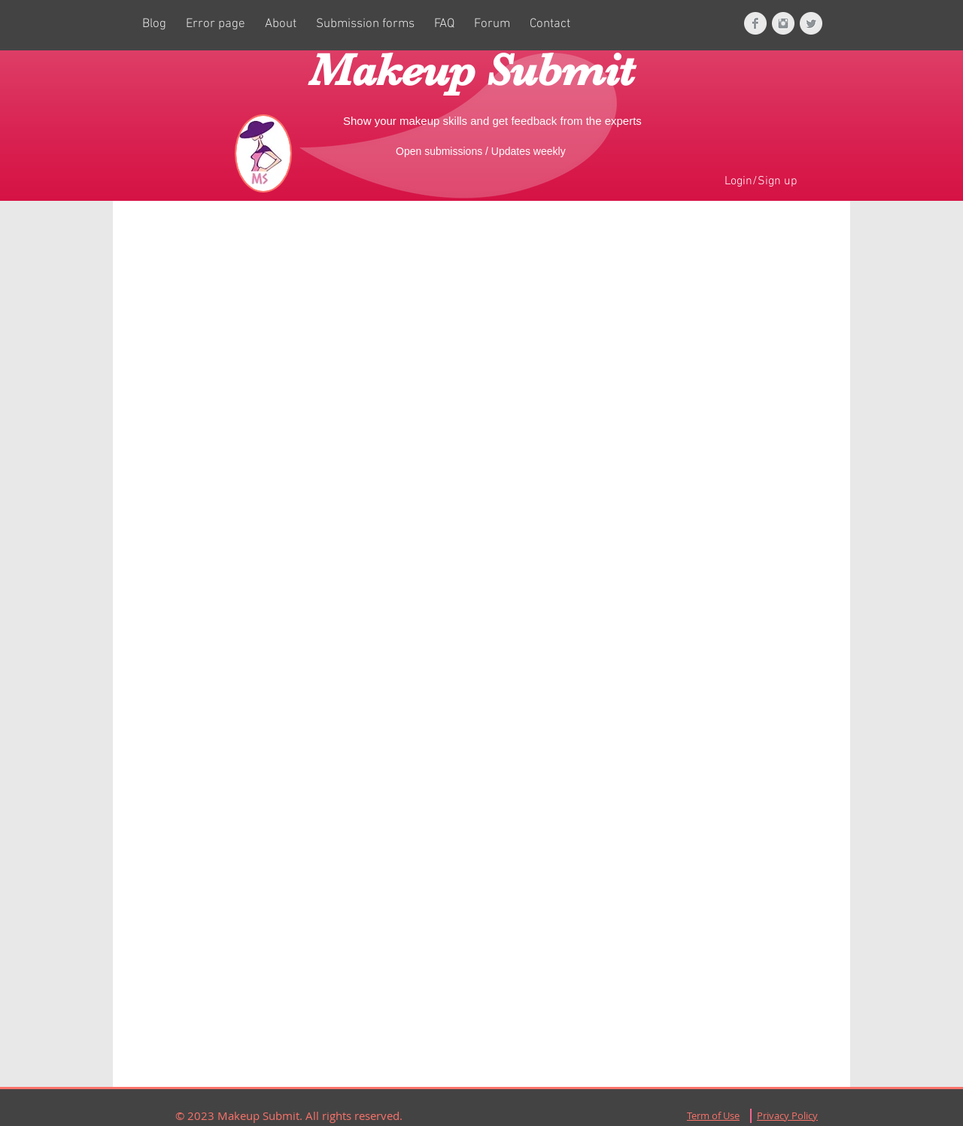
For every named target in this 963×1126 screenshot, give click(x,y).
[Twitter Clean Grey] (811, 23)
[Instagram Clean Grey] (783, 23)
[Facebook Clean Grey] (755, 23)
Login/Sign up (761, 181)
